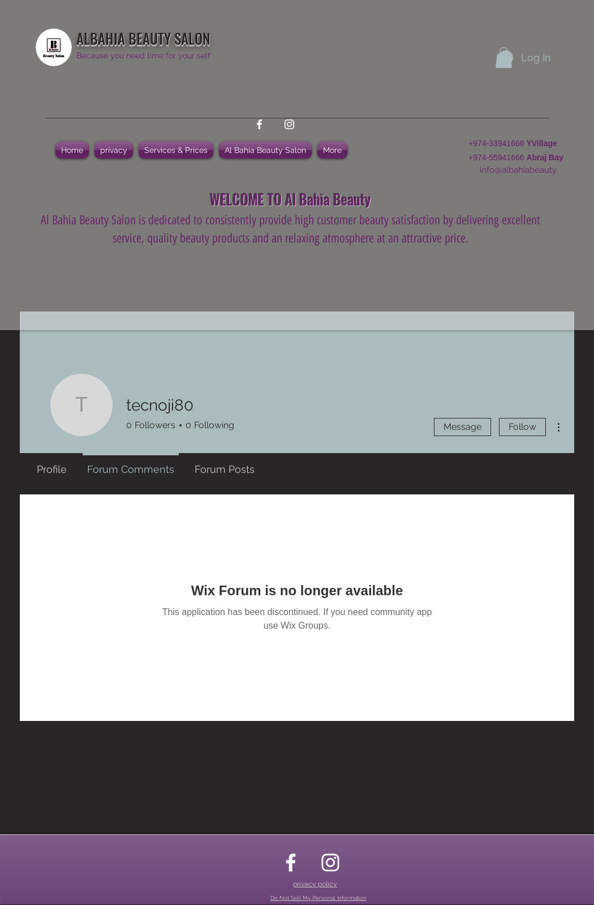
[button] (504, 57)
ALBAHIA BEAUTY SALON (143, 38)
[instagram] (289, 124)
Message (462, 426)
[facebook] (259, 124)
